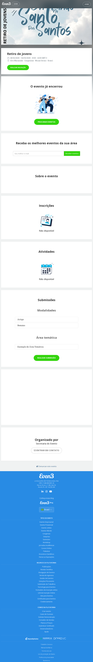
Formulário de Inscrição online (46, 590)
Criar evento (46, 611)
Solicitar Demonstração (46, 617)
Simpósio (46, 537)
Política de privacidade (46, 657)
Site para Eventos (46, 596)
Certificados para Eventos (46, 599)
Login (16, 4)
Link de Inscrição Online (46, 593)
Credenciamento (46, 602)
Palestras (46, 551)
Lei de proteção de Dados (46, 654)
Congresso (46, 534)
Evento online (46, 528)
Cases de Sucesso (46, 614)
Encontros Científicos (46, 554)
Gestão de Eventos (46, 578)
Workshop (46, 542)
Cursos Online (46, 548)
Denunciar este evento (46, 466)
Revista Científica (47, 570)
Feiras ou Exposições (46, 557)
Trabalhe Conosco (46, 644)
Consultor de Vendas (46, 620)
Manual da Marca (46, 648)
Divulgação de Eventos (47, 572)
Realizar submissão (46, 358)
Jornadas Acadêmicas (46, 545)
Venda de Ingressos (46, 575)
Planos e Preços (46, 623)
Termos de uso (46, 651)
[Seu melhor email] (38, 153)
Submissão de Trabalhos (46, 584)
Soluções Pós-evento (46, 581)
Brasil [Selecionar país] (46, 509)
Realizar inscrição (18, 67)
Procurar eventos (46, 122)
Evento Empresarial (46, 522)
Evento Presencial (46, 525)
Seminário (46, 539)
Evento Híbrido (46, 531)
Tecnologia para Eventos (46, 587)
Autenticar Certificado (46, 626)
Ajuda (46, 632)
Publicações (46, 567)
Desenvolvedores (46, 629)
